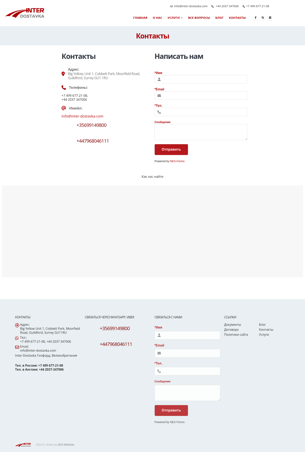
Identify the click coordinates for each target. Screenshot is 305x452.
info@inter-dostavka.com (190, 6)
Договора (231, 329)
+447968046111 (92, 140)
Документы (232, 324)
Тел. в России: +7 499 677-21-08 (39, 365)
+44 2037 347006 (227, 6)
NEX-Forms (177, 161)
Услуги (173, 18)
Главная (140, 18)
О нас (157, 18)
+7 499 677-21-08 (257, 6)
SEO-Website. (66, 444)
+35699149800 (91, 125)
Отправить (171, 149)
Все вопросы (199, 18)
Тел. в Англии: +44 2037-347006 (39, 369)
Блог (219, 18)
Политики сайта (236, 334)
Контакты (237, 18)
